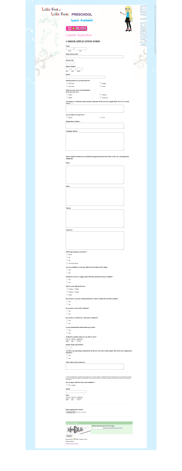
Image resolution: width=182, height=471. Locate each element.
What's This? (118, 449)
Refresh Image (108, 449)
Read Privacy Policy (72, 464)
